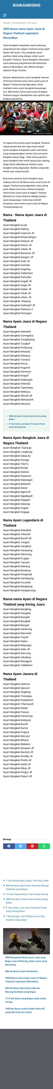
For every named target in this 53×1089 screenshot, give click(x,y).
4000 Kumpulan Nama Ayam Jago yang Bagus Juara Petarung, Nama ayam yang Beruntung (26, 961)
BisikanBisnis (26, 5)
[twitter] (21, 846)
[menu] (5, 15)
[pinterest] (32, 846)
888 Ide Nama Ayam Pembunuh (21, 971)
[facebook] (9, 846)
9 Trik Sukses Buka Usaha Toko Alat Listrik (27, 880)
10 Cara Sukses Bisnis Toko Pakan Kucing (27, 894)
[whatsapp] (44, 846)
